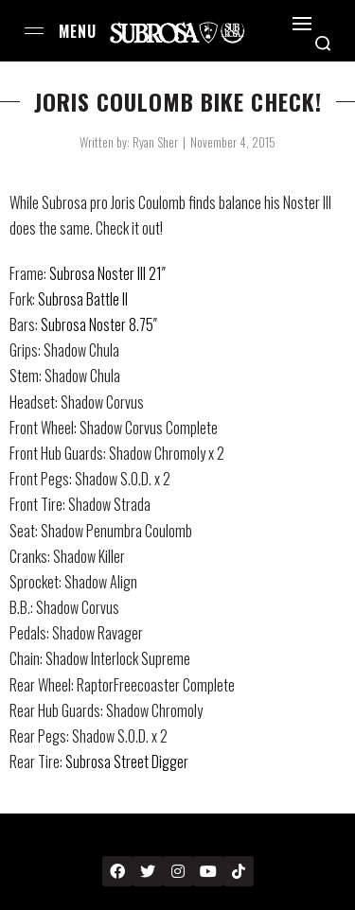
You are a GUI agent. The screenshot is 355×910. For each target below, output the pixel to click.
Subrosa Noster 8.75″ (99, 324)
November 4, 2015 (232, 141)
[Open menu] (34, 30)
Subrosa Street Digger (126, 761)
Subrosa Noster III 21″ (107, 273)
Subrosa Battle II (83, 299)
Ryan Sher (155, 141)
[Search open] (322, 43)
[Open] (302, 23)
